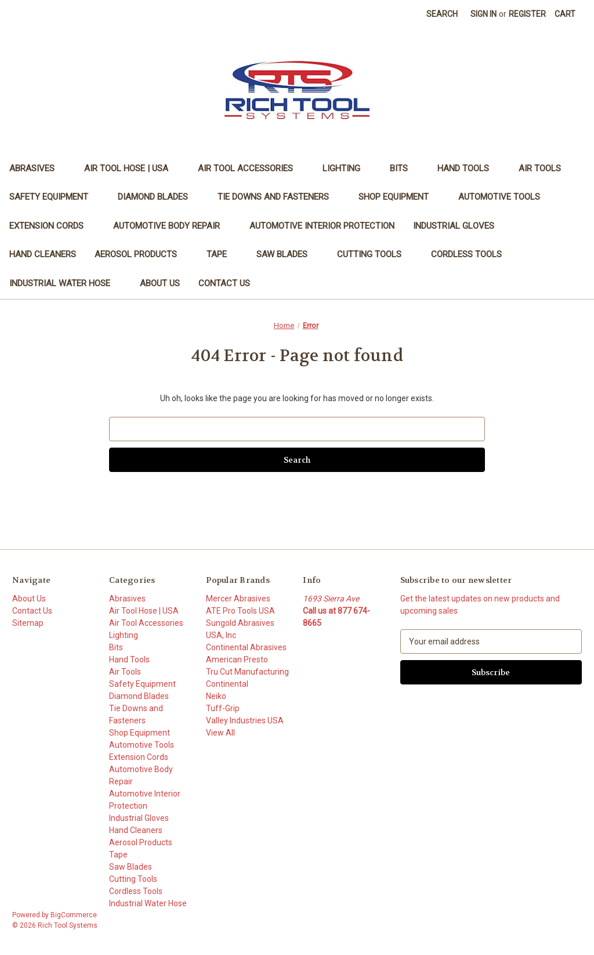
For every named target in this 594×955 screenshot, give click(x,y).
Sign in (483, 14)
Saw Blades (287, 254)
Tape (222, 254)
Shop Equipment (399, 197)
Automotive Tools (504, 197)
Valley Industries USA (245, 720)
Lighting (347, 168)
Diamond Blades (158, 197)
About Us (160, 283)
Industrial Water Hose (65, 283)
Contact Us (224, 283)
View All (220, 732)
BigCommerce (73, 915)
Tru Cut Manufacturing (247, 671)
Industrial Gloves (459, 226)
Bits (404, 168)
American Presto (237, 659)
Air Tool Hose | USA (131, 168)
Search (442, 14)
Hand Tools (468, 168)
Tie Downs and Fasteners (279, 197)
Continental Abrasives (246, 647)
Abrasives (37, 168)
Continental (227, 684)
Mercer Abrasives (238, 598)
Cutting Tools (374, 254)
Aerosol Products (141, 254)
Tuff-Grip (223, 708)
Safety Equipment (54, 197)
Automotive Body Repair (172, 226)
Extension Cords (52, 226)
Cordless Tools (466, 254)
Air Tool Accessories (251, 168)
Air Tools (545, 168)
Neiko (216, 696)
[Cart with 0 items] (565, 14)
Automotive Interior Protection (321, 226)
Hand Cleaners (42, 254)
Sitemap (28, 623)
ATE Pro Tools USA (240, 610)
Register (527, 14)
